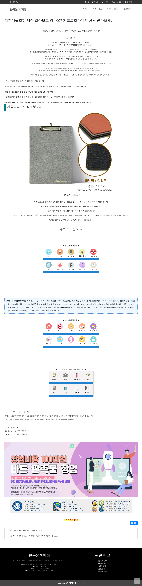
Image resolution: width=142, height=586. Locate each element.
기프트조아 (75, 195)
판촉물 (85, 9)
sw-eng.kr (80, 583)
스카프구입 (102, 563)
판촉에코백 (102, 561)
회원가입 (128, 2)
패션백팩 (102, 566)
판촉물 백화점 (18, 9)
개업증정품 (81, 307)
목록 (133, 523)
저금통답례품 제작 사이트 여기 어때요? (25, 530)
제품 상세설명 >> (71, 229)
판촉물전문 (102, 571)
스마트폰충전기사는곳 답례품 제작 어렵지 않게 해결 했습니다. (33, 536)
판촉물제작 (97, 9)
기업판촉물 (127, 9)
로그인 (120, 2)
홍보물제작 (102, 569)
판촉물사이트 (112, 9)
